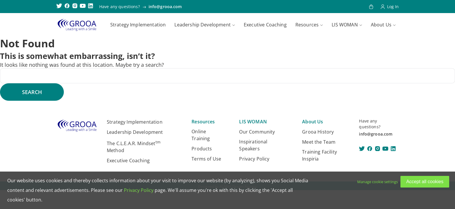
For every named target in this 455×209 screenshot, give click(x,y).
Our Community (257, 132)
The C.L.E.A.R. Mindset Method (133, 146)
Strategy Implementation (138, 24)
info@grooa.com (165, 6)
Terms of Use (206, 159)
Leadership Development (202, 24)
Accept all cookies (424, 181)
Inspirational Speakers (253, 145)
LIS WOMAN (345, 24)
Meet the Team (318, 142)
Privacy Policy (254, 159)
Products (202, 148)
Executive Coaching (265, 24)
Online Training (201, 135)
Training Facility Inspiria (319, 155)
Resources (307, 24)
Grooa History (318, 132)
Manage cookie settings (377, 181)
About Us (381, 24)
